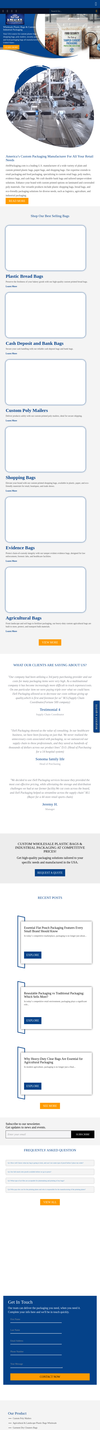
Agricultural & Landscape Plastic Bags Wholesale (35, 1423)
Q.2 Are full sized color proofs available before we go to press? (29, 1172)
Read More (17, 201)
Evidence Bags (20, 547)
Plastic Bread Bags (24, 276)
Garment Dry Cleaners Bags (25, 1428)
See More (50, 1105)
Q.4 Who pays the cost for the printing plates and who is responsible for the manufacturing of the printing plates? (46, 1189)
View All (50, 1202)
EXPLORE (32, 955)
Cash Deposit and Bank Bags (34, 343)
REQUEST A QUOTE (50, 872)
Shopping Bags (20, 477)
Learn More (11, 47)
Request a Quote (96, 716)
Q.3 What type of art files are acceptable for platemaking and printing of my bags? (36, 1181)
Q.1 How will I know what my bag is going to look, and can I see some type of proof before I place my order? (45, 1163)
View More (50, 642)
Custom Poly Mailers (27, 410)
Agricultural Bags (23, 617)
